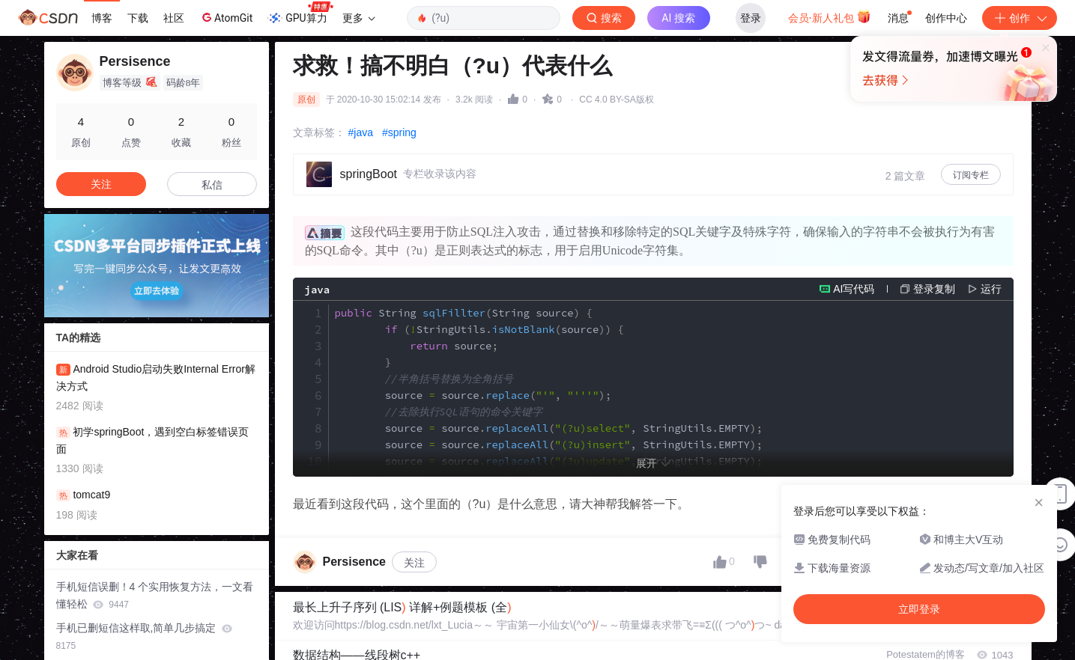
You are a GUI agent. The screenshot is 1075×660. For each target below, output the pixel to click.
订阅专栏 (971, 175)
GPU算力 (300, 13)
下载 (137, 18)
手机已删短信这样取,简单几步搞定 (144, 636)
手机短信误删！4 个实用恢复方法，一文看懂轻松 (155, 595)
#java (360, 132)
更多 (358, 18)
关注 (414, 631)
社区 (173, 18)
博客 (101, 18)
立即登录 (640, 141)
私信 (212, 185)
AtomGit (225, 17)
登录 (750, 18)
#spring (399, 132)
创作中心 (946, 18)
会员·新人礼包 (829, 16)
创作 (1019, 18)
